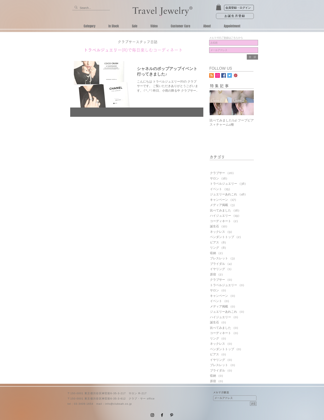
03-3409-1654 (83, 403)
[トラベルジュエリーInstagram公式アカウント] (217, 75)
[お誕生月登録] (235, 16)
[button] (218, 7)
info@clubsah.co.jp (118, 403)
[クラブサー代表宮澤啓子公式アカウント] (229, 75)
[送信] (253, 404)
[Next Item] (247, 103)
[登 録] (252, 57)
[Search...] (91, 8)
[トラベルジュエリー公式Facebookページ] (223, 75)
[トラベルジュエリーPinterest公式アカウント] (235, 75)
